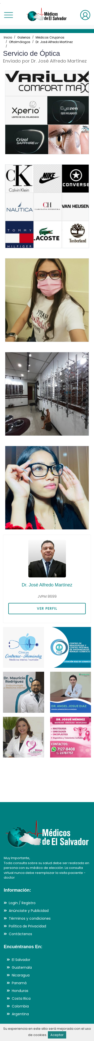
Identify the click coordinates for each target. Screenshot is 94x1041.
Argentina (20, 1013)
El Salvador (21, 959)
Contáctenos (20, 933)
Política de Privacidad (27, 926)
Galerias (23, 37)
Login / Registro (22, 902)
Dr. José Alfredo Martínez (54, 42)
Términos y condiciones (30, 918)
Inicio (8, 37)
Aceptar (57, 1034)
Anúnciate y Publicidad (29, 910)
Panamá (19, 982)
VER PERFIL (47, 608)
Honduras (20, 990)
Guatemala (22, 967)
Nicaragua (21, 975)
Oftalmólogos (19, 42)
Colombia (20, 1006)
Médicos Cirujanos (50, 37)
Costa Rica (21, 998)
